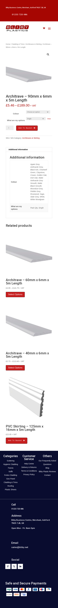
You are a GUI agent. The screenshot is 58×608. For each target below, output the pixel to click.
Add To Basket (27, 128)
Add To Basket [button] (16, 441)
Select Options (15, 295)
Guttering (10, 461)
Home (8, 44)
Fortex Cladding (10, 475)
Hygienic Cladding (10, 465)
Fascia (10, 468)
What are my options (16, 120)
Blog (47, 468)
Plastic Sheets (10, 490)
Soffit (11, 472)
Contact (47, 475)
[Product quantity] (10, 128)
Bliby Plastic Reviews (47, 472)
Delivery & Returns (29, 468)
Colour (16, 114)
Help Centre (29, 464)
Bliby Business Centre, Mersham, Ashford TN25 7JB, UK (26, 7)
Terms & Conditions (29, 471)
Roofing (11, 486)
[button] (48, 54)
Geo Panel (10, 479)
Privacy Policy (29, 475)
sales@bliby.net (19, 547)
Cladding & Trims (18, 44)
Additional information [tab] (18, 150)
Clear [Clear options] (49, 118)
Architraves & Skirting (34, 44)
